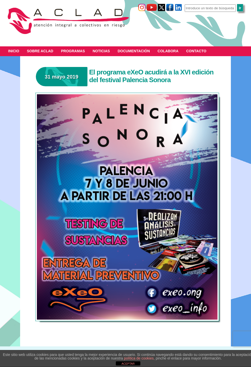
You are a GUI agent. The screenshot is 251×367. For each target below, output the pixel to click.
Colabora (168, 51)
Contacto (196, 51)
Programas (73, 51)
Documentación (134, 51)
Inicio (13, 51)
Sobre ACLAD (40, 51)
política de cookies (139, 358)
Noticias (101, 51)
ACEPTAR (128, 363)
